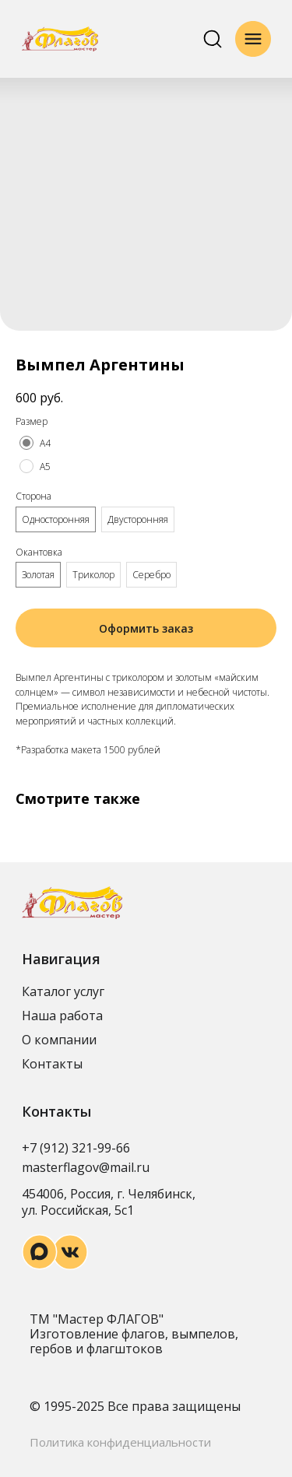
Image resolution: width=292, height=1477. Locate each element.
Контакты (52, 1063)
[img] (60, 38)
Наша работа (62, 1015)
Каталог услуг (63, 991)
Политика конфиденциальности (120, 1442)
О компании (59, 1039)
